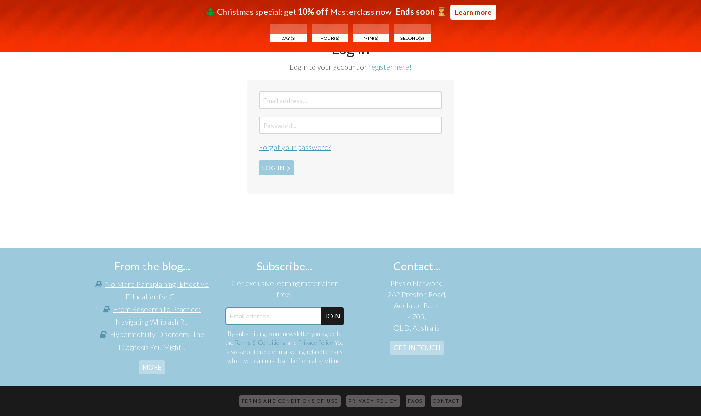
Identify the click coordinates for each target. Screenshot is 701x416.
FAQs (415, 400)
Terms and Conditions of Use (290, 400)
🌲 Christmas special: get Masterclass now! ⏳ (350, 23)
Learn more (473, 12)
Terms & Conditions (260, 342)
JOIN (332, 316)
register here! (390, 66)
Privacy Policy (315, 342)
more (152, 367)
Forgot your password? (295, 147)
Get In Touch (416, 347)
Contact (446, 400)
